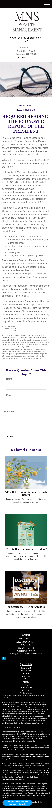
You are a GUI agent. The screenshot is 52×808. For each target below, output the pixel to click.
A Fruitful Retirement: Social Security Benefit (26, 493)
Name (9, 379)
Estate (26, 673)
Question (9, 411)
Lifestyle (26, 685)
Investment (26, 671)
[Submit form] (11, 437)
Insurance (26, 676)
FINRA (4, 736)
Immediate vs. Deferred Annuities (26, 606)
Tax (26, 679)
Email (9, 395)
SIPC (9, 736)
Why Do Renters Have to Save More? (26, 548)
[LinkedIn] (25, 39)
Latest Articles (26, 687)
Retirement (26, 668)
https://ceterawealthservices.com (13, 779)
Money (26, 682)
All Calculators (26, 693)
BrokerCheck (6, 698)
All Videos (26, 690)
